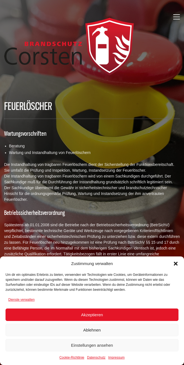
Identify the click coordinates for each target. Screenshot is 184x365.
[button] (175, 263)
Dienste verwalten (21, 300)
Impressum (116, 357)
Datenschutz (96, 357)
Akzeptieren (92, 314)
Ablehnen (92, 330)
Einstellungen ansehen (92, 345)
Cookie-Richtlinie (71, 357)
